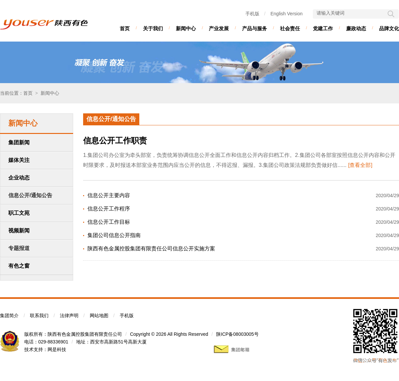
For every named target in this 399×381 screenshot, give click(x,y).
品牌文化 (389, 28)
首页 (125, 28)
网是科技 (57, 349)
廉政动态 (356, 28)
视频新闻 (19, 230)
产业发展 (219, 28)
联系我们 (39, 315)
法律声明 (69, 315)
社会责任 (290, 28)
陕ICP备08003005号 (237, 334)
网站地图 (99, 315)
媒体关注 (19, 160)
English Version (286, 13)
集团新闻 (19, 142)
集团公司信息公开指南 (114, 235)
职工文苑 (19, 213)
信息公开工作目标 (108, 222)
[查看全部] (360, 165)
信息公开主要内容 (108, 195)
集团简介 (9, 315)
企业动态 (19, 178)
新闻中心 (186, 28)
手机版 (252, 13)
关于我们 (153, 28)
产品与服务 (254, 28)
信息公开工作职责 (115, 140)
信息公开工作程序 (108, 208)
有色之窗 (19, 266)
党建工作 (323, 28)
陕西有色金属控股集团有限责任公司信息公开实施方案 (151, 248)
